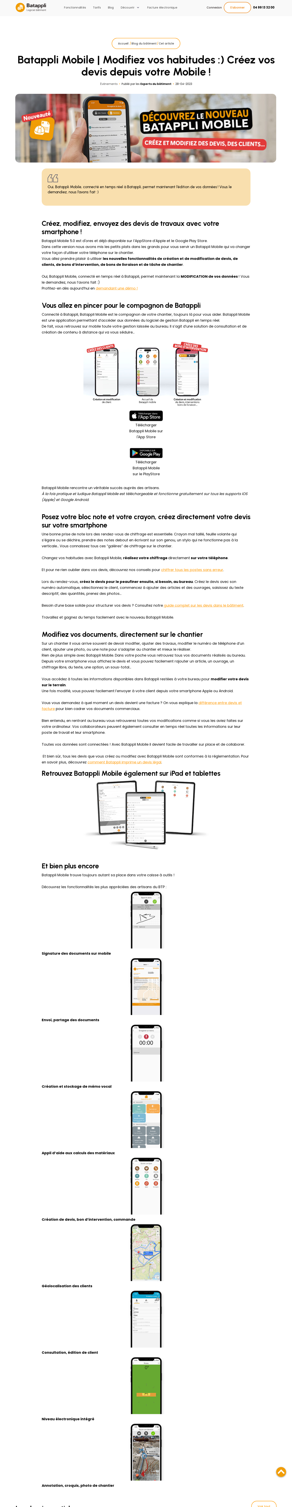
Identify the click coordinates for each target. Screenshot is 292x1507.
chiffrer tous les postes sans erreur (192, 577)
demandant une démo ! (117, 296)
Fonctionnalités (75, 8)
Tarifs (97, 8)
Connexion (214, 8)
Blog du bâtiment (144, 51)
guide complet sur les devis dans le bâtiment (203, 613)
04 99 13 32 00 (263, 7)
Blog (111, 8)
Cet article (166, 51)
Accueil (123, 51)
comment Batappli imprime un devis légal (124, 769)
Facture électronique (162, 8)
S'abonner (237, 8)
